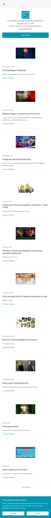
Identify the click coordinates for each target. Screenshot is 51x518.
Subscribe (25, 35)
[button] (4, 4)
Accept (37, 513)
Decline (13, 513)
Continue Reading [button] (8, 78)
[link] (25, 15)
